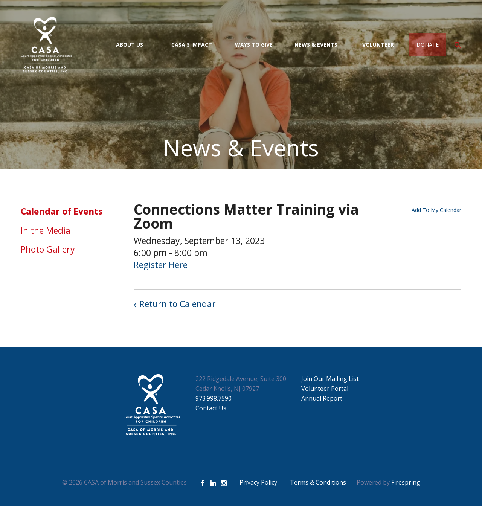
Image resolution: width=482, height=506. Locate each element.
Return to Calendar (177, 304)
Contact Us (210, 408)
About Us (129, 44)
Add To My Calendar (436, 209)
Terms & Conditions (318, 482)
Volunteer (378, 44)
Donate (427, 44)
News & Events (315, 44)
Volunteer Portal (324, 388)
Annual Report (321, 398)
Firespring (405, 482)
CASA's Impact (191, 44)
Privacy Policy (258, 482)
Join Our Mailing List (330, 379)
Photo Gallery (48, 249)
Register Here (161, 265)
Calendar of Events (61, 211)
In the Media (45, 230)
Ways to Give (254, 44)
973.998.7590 (213, 398)
